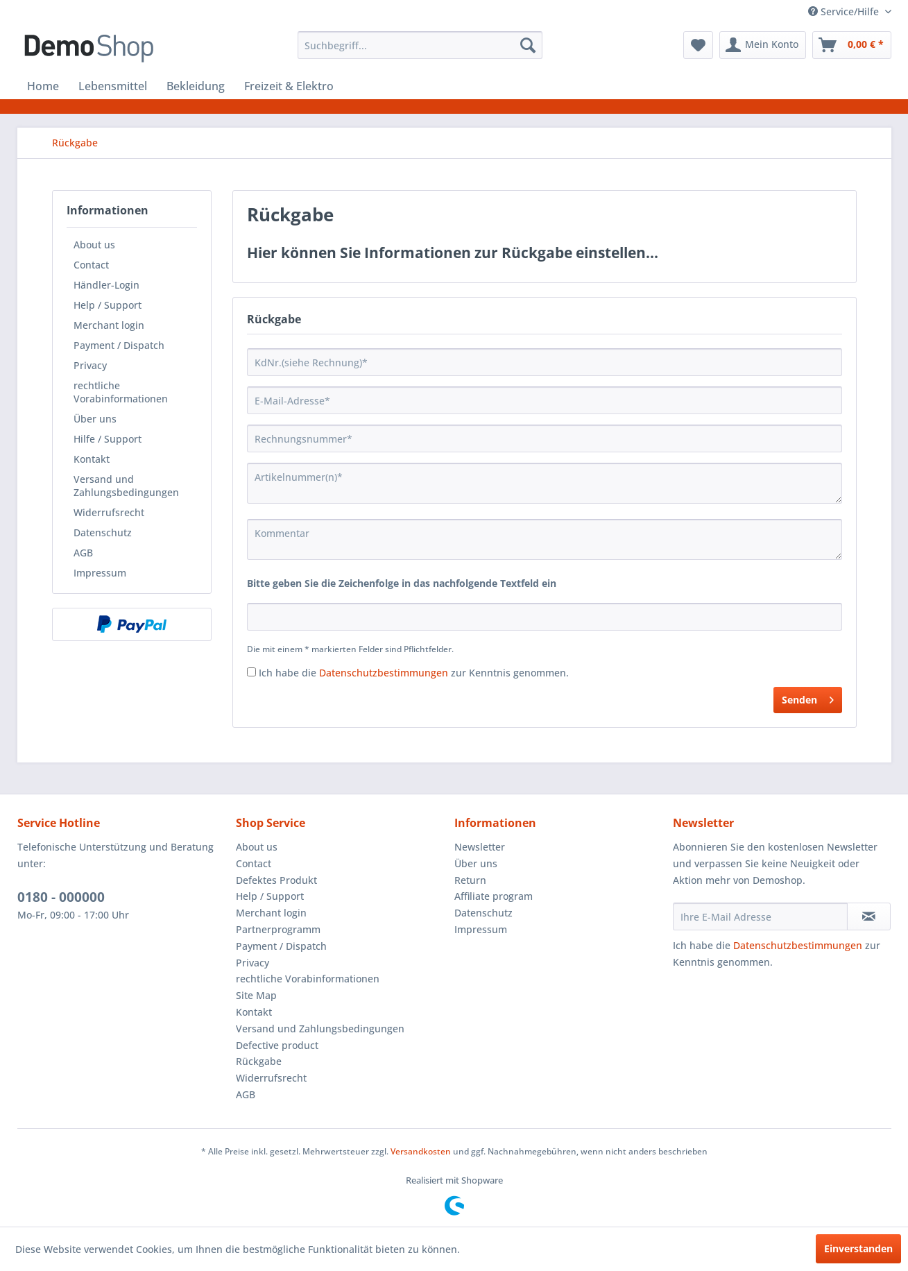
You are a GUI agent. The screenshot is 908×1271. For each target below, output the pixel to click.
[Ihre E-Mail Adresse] (760, 916)
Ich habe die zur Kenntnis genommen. (414, 672)
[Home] (43, 86)
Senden (808, 697)
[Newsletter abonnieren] (869, 916)
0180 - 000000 (61, 897)
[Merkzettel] (698, 45)
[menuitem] (420, 45)
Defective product (277, 1045)
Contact (91, 264)
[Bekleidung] (195, 86)
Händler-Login (106, 284)
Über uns (95, 418)
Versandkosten (421, 1151)
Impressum (100, 572)
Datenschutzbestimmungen (383, 672)
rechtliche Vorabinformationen (121, 392)
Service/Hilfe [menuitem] (845, 11)
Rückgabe (259, 1061)
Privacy (90, 365)
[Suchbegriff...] (420, 45)
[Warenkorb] (851, 45)
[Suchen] (527, 45)
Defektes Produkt (276, 880)
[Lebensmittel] (113, 86)
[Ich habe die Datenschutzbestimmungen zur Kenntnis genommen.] (251, 671)
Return (470, 880)
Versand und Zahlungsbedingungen (126, 485)
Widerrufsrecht (109, 512)
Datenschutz (103, 532)
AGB (83, 552)
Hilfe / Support (108, 438)
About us (94, 244)
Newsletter (479, 846)
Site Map (256, 995)
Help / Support (108, 305)
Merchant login (109, 325)
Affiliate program (493, 896)
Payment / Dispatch (119, 345)
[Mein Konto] (762, 45)
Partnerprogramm (278, 929)
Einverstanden (858, 1248)
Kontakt (92, 459)
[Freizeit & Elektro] (288, 86)
